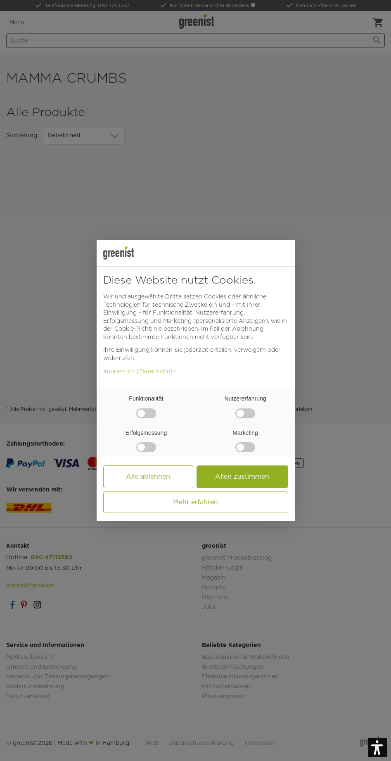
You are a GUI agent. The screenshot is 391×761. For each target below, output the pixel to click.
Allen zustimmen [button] (242, 476)
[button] (377, 747)
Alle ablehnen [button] (148, 476)
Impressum (119, 371)
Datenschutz (158, 371)
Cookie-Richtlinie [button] (138, 328)
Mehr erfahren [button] (195, 502)
